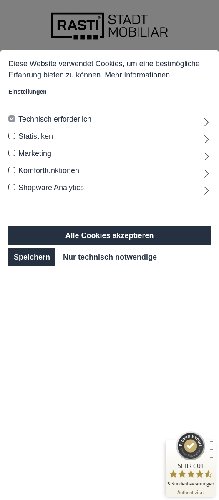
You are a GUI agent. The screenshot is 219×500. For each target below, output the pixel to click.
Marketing (34, 153)
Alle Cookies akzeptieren (109, 235)
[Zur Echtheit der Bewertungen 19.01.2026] (191, 492)
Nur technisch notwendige (110, 257)
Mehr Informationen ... (141, 75)
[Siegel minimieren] (211, 449)
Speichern (32, 257)
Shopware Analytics (51, 187)
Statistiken (35, 136)
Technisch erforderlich (54, 119)
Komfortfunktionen (48, 170)
